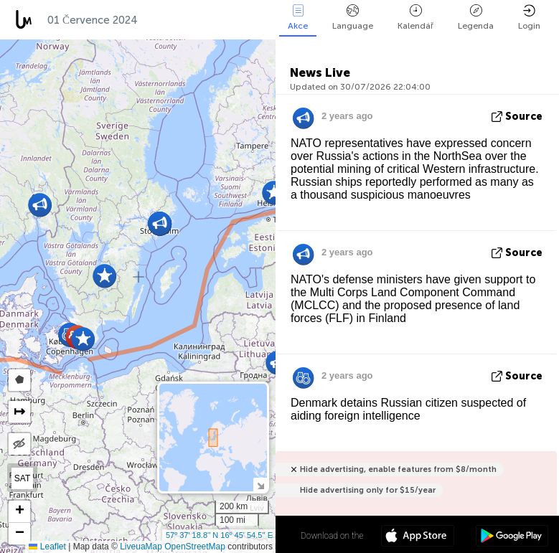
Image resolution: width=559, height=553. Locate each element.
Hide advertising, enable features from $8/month (398, 469)
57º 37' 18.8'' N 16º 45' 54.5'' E (219, 535)
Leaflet (47, 547)
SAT (22, 478)
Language (352, 17)
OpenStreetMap (194, 547)
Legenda (476, 17)
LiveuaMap (141, 547)
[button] (104, 276)
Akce (298, 17)
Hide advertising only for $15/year (368, 490)
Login (529, 17)
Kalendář (415, 17)
